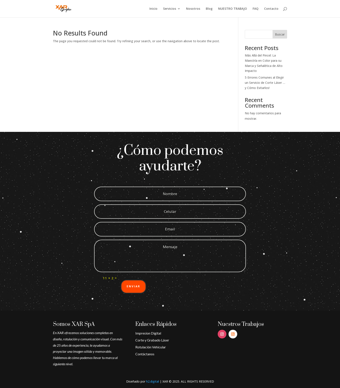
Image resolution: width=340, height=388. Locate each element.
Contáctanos (144, 354)
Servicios (169, 9)
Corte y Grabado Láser (152, 340)
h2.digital (152, 381)
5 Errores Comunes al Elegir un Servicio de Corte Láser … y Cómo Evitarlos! (265, 82)
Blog (209, 9)
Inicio (153, 9)
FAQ (255, 9)
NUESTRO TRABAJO (232, 9)
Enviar (133, 286)
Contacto (271, 9)
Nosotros (193, 9)
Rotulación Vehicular (150, 347)
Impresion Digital (148, 333)
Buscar (280, 34)
